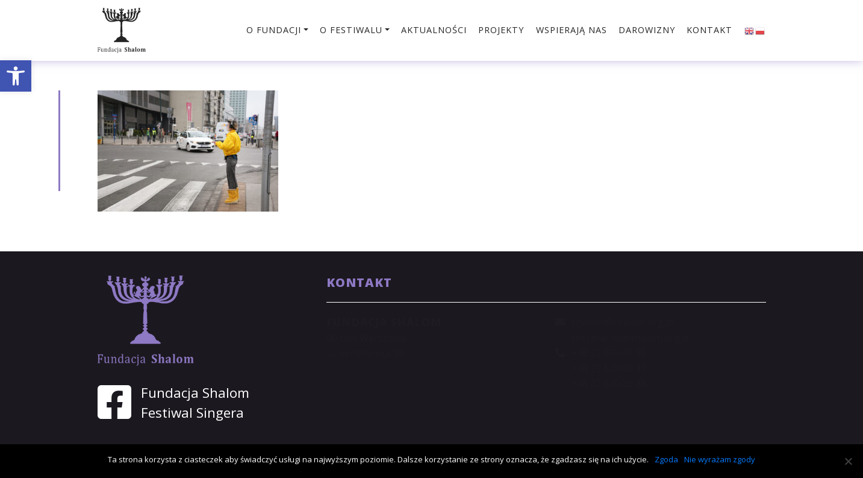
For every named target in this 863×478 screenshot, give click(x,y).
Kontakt (709, 30)
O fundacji (273, 30)
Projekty (501, 30)
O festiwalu (351, 30)
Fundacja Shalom (195, 392)
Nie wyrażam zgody (719, 459)
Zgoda (666, 459)
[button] (15, 76)
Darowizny (646, 30)
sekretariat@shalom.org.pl (631, 337)
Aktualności (434, 30)
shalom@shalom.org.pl (622, 322)
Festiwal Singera (192, 412)
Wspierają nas (571, 30)
